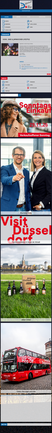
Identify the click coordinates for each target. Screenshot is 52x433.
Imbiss (31, 27)
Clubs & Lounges (33, 24)
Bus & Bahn (7, 85)
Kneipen (7, 21)
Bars (31, 21)
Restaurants (7, 27)
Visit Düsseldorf (33, 88)
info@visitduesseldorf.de (28, 66)
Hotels (31, 85)
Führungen (32, 82)
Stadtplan (7, 91)
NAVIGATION (26, 11)
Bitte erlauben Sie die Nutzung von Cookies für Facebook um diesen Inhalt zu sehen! (16, 395)
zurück (48, 74)
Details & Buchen (23, 56)
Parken (6, 82)
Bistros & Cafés (8, 30)
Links (6, 88)
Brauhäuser (7, 24)
